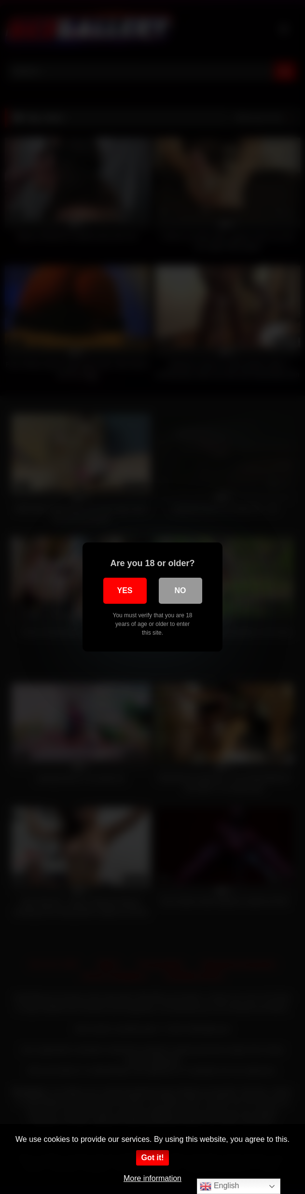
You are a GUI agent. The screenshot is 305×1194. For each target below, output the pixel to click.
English (219, 1186)
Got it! (152, 1157)
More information (152, 1178)
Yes (124, 590)
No (180, 590)
